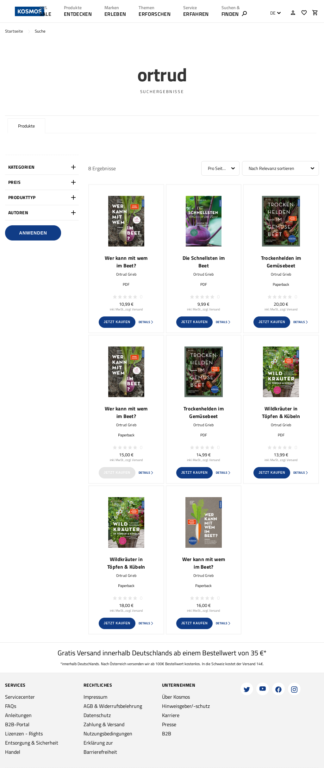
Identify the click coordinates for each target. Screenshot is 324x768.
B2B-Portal (17, 724)
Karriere (170, 715)
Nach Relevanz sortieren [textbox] (271, 168)
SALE (45, 14)
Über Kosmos (176, 697)
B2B (166, 733)
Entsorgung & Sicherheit (31, 742)
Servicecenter (20, 697)
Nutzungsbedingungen (108, 733)
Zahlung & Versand (104, 724)
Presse (169, 724)
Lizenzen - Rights (24, 733)
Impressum (95, 697)
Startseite (14, 31)
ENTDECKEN (78, 14)
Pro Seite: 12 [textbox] (220, 168)
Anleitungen (18, 715)
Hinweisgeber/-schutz (186, 706)
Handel (12, 752)
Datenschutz (97, 715)
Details (146, 322)
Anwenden (33, 232)
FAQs (10, 706)
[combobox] (274, 13)
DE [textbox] (273, 13)
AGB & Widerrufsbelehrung (113, 706)
